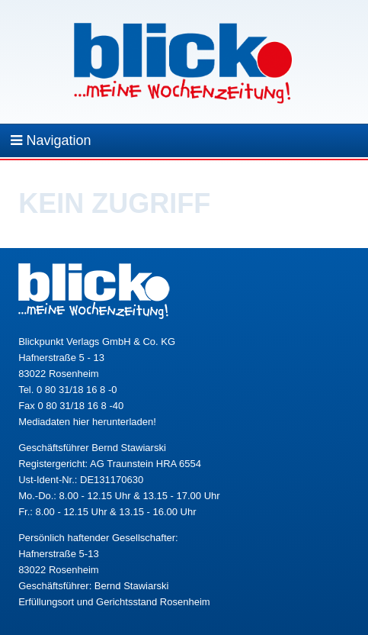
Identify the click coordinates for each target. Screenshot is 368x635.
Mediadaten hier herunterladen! (87, 421)
